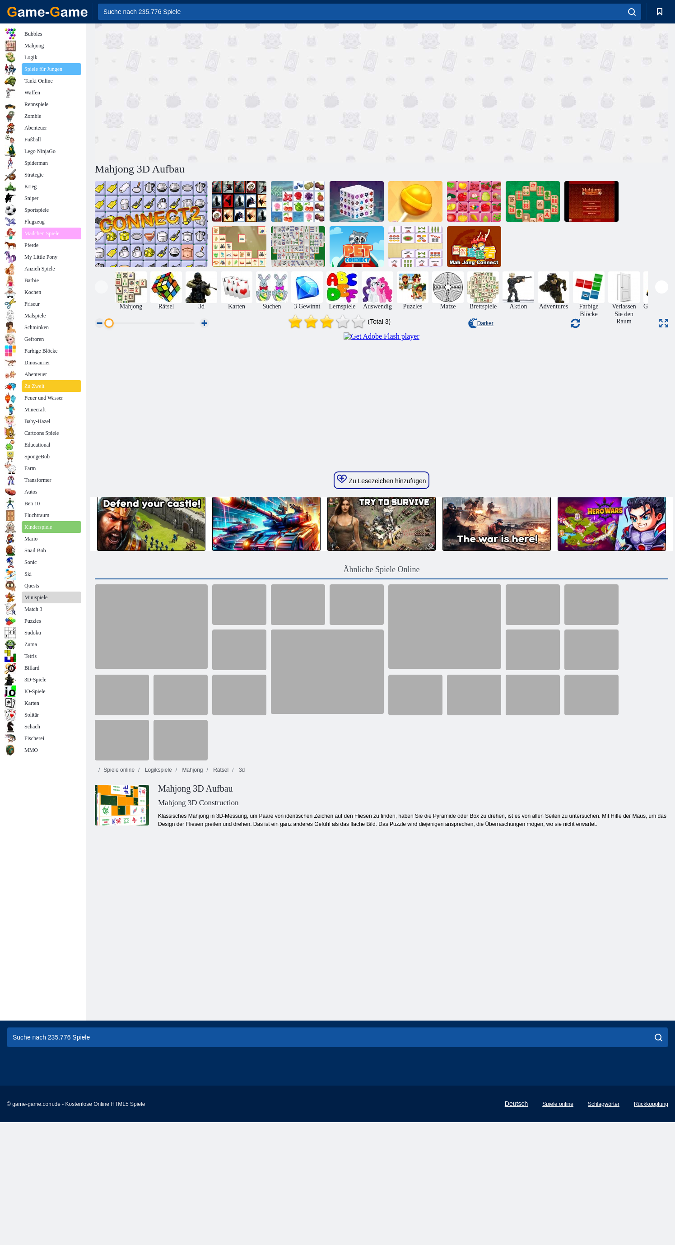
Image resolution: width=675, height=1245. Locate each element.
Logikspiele (157, 940)
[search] (632, 11)
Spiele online (119, 940)
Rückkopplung (651, 1227)
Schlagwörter (603, 1227)
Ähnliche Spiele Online (382, 740)
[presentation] (101, 287)
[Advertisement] (238, 91)
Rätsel (220, 940)
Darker (480, 323)
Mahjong (192, 940)
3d (241, 940)
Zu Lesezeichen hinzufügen (381, 650)
